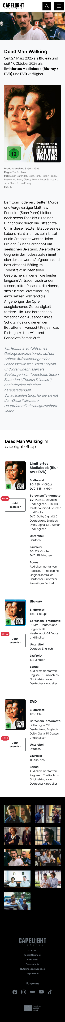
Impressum (32, 973)
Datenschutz (32, 964)
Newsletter (32, 959)
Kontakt (32, 950)
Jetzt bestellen (13, 503)
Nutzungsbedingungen (32, 968)
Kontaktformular (32, 954)
